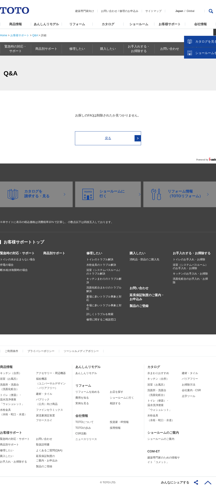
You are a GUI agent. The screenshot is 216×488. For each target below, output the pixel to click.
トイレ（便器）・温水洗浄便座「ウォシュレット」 (12, 399)
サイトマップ (153, 11)
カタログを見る (198, 84)
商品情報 (15, 24)
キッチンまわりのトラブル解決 (104, 280)
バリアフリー (190, 378)
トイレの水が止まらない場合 (17, 259)
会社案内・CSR (191, 390)
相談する (115, 403)
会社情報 (200, 24)
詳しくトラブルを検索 (99, 314)
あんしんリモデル (46, 24)
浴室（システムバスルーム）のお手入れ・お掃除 (190, 266)
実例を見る (82, 403)
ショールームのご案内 (163, 432)
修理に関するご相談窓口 (101, 319)
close (210, 73)
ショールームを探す (201, 96)
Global (190, 11)
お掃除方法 (188, 384)
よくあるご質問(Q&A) (49, 450)
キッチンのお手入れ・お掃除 (190, 273)
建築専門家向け (84, 11)
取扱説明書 (43, 444)
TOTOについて (84, 422)
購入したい (137, 253)
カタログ (108, 24)
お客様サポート (170, 24)
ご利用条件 (11, 351)
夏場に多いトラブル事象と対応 (104, 298)
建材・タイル (44, 393)
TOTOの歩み (83, 427)
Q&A (35, 35)
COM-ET (153, 451)
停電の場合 (7, 264)
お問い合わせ (109, 11)
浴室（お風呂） (9, 378)
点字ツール (188, 396)
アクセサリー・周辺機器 (51, 373)
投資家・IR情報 (119, 422)
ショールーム (138, 24)
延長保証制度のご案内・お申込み (147, 297)
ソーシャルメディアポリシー (81, 351)
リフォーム (77, 24)
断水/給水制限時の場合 (14, 270)
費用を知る (82, 397)
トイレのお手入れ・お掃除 (189, 259)
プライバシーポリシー (40, 351)
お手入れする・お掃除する (192, 253)
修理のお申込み (128, 11)
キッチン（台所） (11, 373)
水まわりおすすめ (158, 373)
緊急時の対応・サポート (17, 253)
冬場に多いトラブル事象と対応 (104, 307)
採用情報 (115, 427)
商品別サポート (54, 253)
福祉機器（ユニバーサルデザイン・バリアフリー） (51, 383)
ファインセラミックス (49, 409)
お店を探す (116, 391)
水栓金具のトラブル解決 (101, 264)
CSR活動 (80, 433)
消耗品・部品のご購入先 (144, 259)
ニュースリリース (86, 439)
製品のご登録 (139, 306)
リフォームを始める (87, 391)
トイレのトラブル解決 (99, 259)
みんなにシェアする (175, 482)
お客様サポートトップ (24, 242)
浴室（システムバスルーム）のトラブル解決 (104, 271)
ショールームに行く (122, 397)
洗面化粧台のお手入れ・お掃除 (190, 280)
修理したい (94, 253)
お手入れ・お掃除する (13, 461)
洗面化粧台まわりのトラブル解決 (104, 289)
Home (3, 35)
